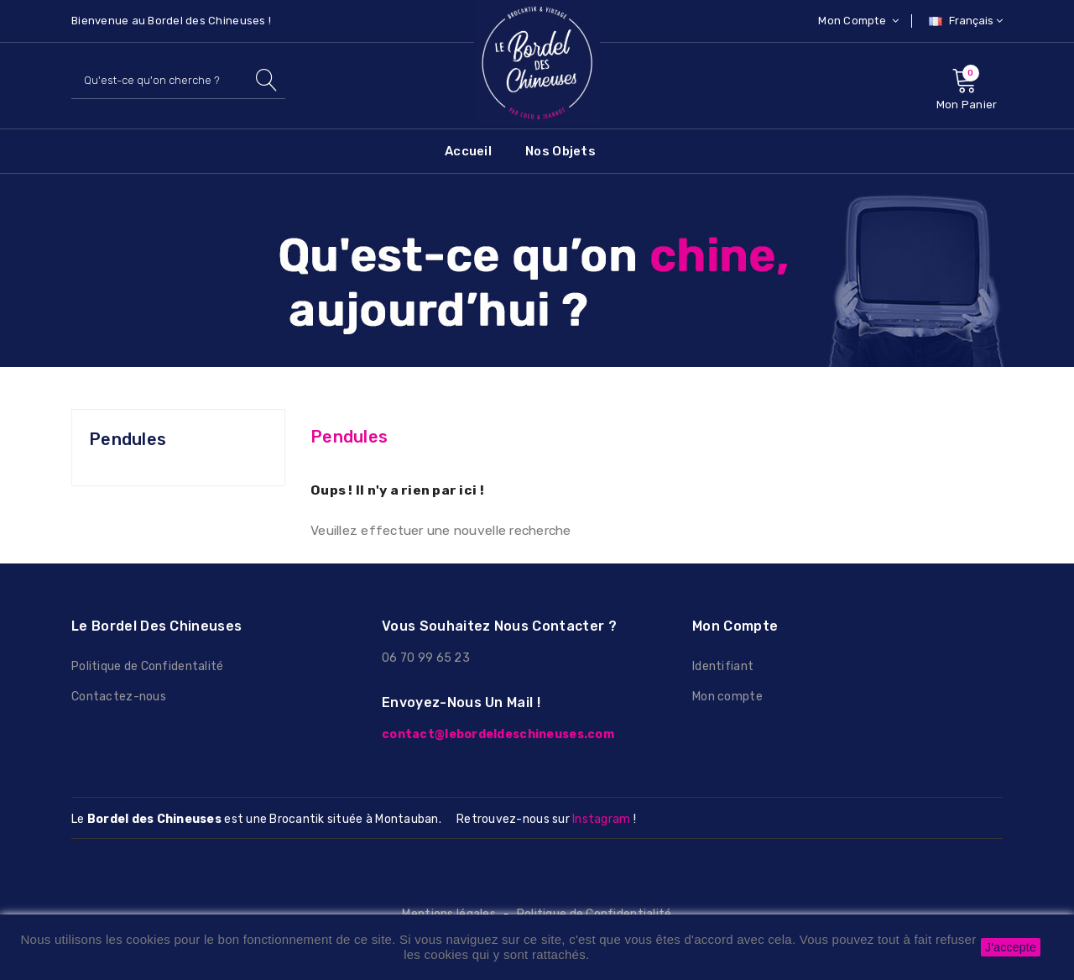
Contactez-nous (118, 696)
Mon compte (727, 696)
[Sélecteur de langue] (964, 20)
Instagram (601, 819)
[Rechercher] (178, 80)
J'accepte (1010, 947)
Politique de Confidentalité (147, 666)
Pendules (127, 439)
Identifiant (722, 666)
